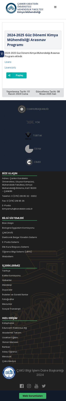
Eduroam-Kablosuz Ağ (14, 327)
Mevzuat (6, 356)
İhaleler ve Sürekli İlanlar (15, 294)
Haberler (7, 280)
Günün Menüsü (10, 342)
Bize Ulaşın (8, 223)
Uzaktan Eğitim (10, 337)
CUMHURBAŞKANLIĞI (33, 109)
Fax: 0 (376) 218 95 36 (13, 200)
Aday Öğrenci (9, 351)
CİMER (33, 162)
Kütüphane (8, 323)
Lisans (8, 62)
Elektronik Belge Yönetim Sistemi (19, 237)
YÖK (33, 122)
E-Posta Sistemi (10, 242)
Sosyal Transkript (11, 308)
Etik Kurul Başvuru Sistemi (15, 246)
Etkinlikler (7, 285)
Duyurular (7, 289)
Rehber (6, 346)
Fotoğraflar (8, 299)
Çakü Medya (9, 361)
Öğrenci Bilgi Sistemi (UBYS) (17, 251)
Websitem (7, 256)
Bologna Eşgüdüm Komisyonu (18, 227)
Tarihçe (6, 270)
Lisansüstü (10, 67)
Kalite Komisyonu (11, 275)
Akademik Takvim (11, 332)
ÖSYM (33, 148)
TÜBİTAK (33, 135)
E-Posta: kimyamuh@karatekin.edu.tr (17, 207)
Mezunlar (7, 304)
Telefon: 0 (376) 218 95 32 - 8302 (19, 196)
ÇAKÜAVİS (7, 232)
